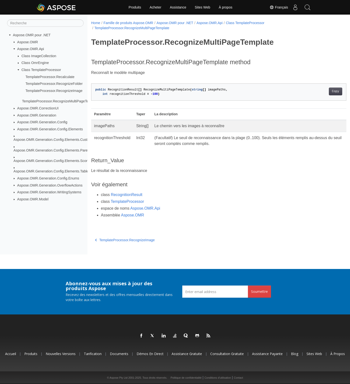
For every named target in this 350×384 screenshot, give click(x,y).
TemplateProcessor (127, 201)
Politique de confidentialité (186, 377)
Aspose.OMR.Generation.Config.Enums (48, 178)
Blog (294, 353)
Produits (135, 7)
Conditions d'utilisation (217, 377)
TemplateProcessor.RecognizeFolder (54, 84)
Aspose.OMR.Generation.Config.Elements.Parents (53, 150)
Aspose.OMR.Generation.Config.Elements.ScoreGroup (56, 161)
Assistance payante (267, 353)
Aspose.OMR (27, 42)
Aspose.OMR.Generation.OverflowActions (50, 185)
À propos (225, 7)
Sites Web (202, 7)
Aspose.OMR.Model (33, 199)
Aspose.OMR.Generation (36, 115)
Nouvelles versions (61, 353)
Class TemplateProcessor (41, 70)
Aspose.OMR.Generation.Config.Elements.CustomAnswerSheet (63, 140)
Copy (317, 91)
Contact (238, 377)
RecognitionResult (126, 195)
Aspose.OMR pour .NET (32, 35)
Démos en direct (150, 353)
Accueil (10, 353)
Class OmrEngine (35, 63)
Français (279, 7)
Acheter (155, 7)
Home (95, 23)
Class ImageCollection (38, 56)
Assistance (178, 7)
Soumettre (259, 291)
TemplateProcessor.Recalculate (50, 77)
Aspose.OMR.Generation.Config (42, 122)
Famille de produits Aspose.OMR (128, 23)
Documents (119, 353)
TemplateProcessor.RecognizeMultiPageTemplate (60, 101)
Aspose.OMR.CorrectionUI (38, 108)
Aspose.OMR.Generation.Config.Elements (50, 129)
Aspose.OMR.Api (30, 49)
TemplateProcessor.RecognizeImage (54, 91)
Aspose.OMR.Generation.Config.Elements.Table (51, 171)
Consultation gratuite (227, 353)
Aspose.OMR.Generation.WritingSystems (49, 192)
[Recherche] (45, 23)
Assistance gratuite (187, 353)
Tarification (93, 353)
